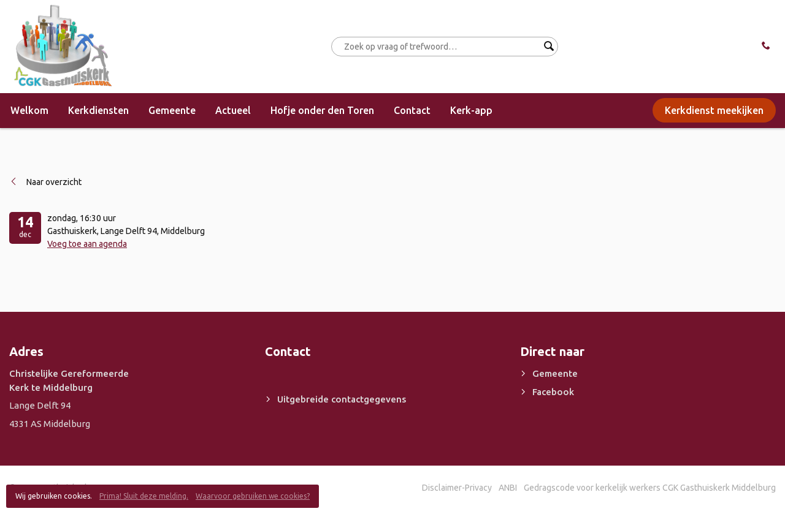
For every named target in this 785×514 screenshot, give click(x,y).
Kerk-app (471, 110)
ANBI (508, 488)
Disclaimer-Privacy (457, 488)
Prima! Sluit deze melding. (143, 496)
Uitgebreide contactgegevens (341, 399)
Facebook (553, 392)
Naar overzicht (54, 182)
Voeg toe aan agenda (87, 244)
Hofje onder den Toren (322, 110)
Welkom (29, 110)
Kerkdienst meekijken (714, 110)
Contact (412, 110)
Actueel (233, 110)
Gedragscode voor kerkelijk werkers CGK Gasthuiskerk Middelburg (650, 488)
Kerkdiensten (98, 110)
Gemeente (172, 110)
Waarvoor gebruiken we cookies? (253, 496)
